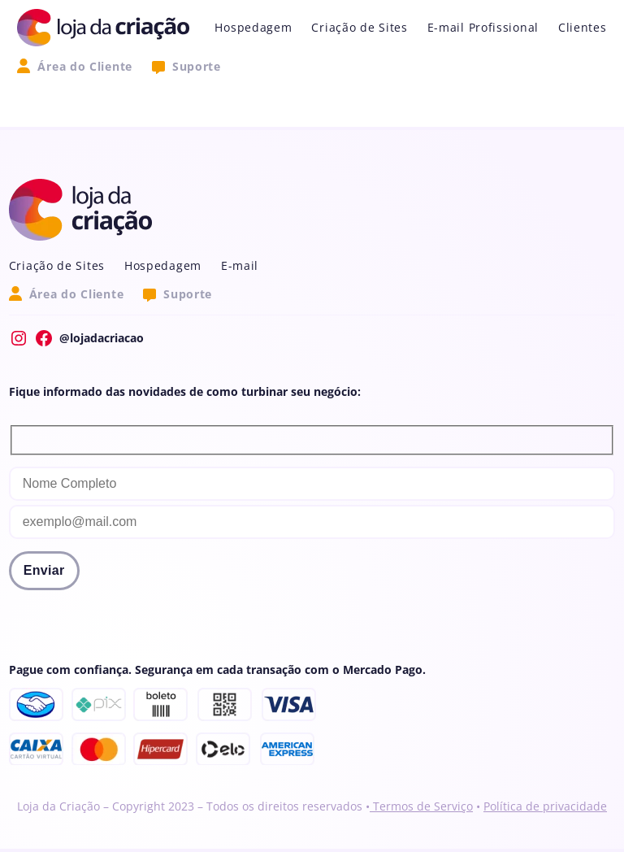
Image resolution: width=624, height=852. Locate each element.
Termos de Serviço (421, 806)
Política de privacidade (545, 806)
